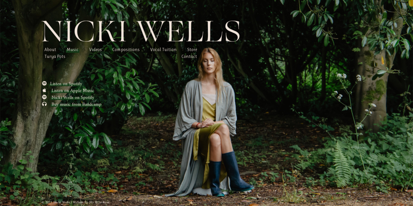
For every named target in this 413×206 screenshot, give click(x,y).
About (50, 49)
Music (73, 49)
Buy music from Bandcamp (77, 104)
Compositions (126, 49)
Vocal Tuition (163, 49)
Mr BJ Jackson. (99, 202)
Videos (95, 49)
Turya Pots (54, 56)
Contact (189, 56)
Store (192, 49)
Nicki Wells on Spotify (73, 97)
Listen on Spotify (66, 83)
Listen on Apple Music (73, 90)
